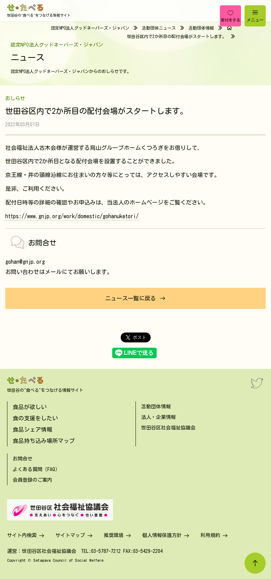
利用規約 (210, 535)
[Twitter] (257, 383)
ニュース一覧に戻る (130, 298)
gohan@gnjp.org (25, 261)
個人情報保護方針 (162, 535)
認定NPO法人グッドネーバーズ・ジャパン (90, 28)
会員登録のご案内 (32, 479)
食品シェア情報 (32, 429)
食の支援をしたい (35, 418)
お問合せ (22, 458)
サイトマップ (70, 535)
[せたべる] (25, 7)
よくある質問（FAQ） (36, 469)
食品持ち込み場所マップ (44, 441)
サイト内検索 (22, 535)
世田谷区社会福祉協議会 (168, 427)
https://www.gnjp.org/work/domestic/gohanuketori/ (72, 216)
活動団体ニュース (159, 28)
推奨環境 (114, 535)
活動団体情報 (201, 28)
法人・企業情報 (158, 417)
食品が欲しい (30, 407)
